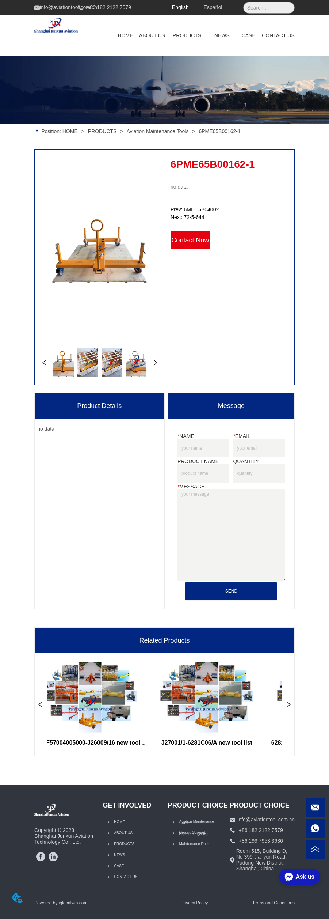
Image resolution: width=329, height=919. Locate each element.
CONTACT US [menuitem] (278, 35)
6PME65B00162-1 (218, 131)
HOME (70, 131)
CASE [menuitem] (249, 35)
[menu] (203, 35)
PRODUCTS (102, 131)
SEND (231, 591)
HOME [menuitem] (125, 35)
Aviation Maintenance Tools (157, 131)
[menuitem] (187, 35)
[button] (187, 35)
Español (213, 7)
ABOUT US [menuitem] (152, 35)
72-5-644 (194, 217)
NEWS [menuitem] (222, 35)
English (180, 7)
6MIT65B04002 (201, 209)
